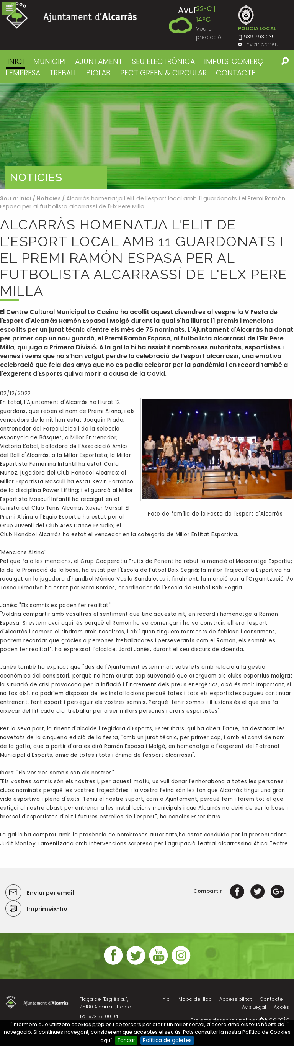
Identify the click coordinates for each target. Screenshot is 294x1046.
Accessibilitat (235, 999)
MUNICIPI (49, 61)
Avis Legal (254, 1007)
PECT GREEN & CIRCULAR (163, 73)
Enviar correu (260, 44)
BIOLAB (98, 73)
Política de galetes (167, 1040)
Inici (15, 61)
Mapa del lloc (195, 999)
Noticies (48, 198)
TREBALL (63, 73)
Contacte (271, 999)
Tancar (126, 1040)
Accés (281, 1007)
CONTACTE (235, 73)
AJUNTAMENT (98, 61)
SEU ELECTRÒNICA (163, 61)
